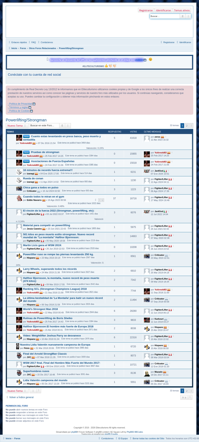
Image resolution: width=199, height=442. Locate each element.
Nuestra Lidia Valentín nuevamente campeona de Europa (55, 344)
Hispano (31, 258)
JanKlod (159, 170)
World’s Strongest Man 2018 (40, 309)
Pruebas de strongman (45, 152)
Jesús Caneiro (34, 229)
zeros (157, 136)
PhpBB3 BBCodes (135, 432)
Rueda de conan (33, 178)
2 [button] (187, 125)
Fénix (27, 348)
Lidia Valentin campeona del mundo (45, 380)
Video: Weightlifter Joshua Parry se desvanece (52, 335)
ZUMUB (139, 60)
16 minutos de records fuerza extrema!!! (48, 170)
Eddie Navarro (34, 200)
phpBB (74, 432)
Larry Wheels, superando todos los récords (50, 268)
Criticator (32, 191)
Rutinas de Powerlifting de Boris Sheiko (47, 318)
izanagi (30, 173)
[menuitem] (32, 42)
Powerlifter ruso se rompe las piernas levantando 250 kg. (58, 254)
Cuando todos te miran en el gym (43, 196)
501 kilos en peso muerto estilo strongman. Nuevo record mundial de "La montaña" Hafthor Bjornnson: (58, 236)
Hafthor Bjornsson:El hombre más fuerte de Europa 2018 (58, 326)
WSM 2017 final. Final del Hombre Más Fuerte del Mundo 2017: (61, 362)
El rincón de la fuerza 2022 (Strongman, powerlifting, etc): (58, 210)
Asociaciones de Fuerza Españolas (52, 161)
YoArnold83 (26, 143)
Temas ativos (182, 10)
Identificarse (163, 10)
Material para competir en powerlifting (46, 225)
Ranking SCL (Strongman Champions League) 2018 (55, 288)
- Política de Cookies (19, 111)
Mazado (158, 371)
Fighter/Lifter (161, 179)
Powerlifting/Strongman (26, 120)
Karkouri (159, 318)
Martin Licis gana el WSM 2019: (42, 245)
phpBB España (111, 434)
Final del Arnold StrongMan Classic (45, 353)
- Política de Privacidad (20, 103)
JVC (29, 357)
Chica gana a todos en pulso (40, 187)
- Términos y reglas (18, 107)
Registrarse (146, 10)
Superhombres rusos (36, 371)
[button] (191, 125)
